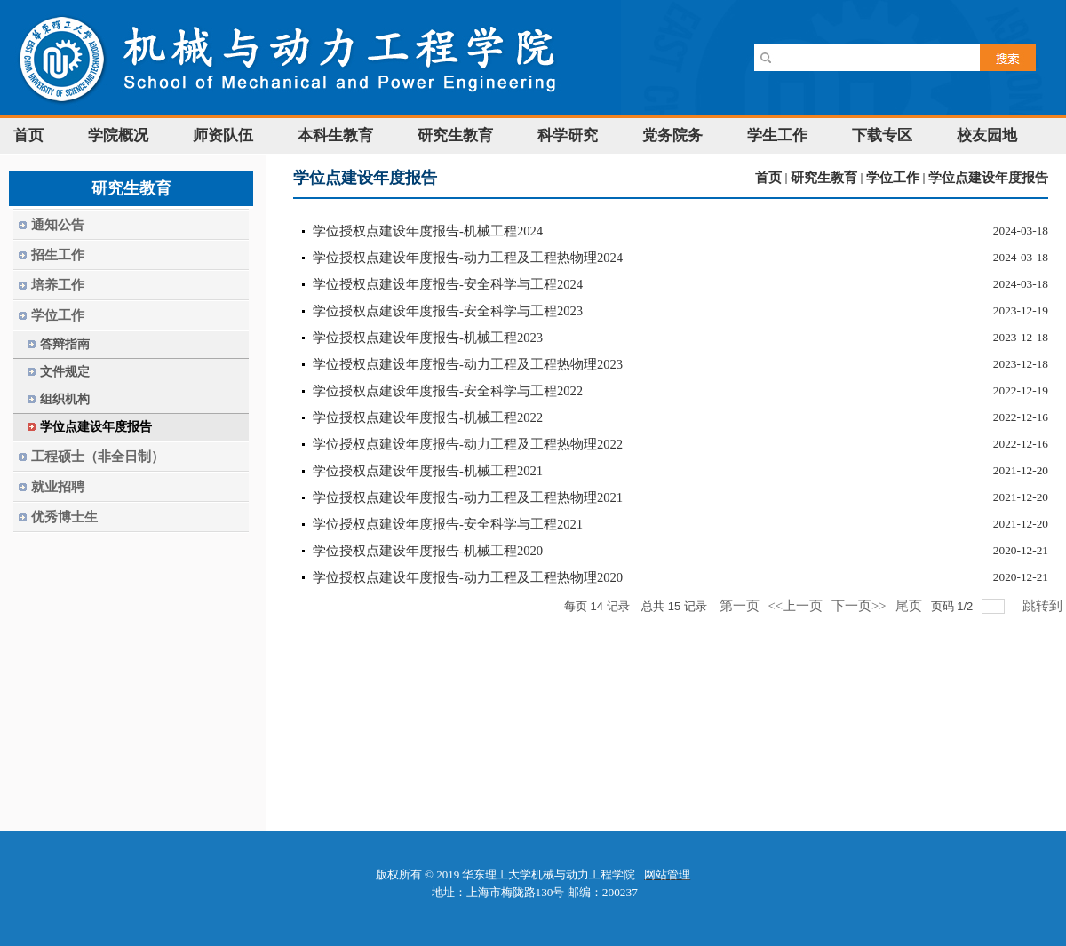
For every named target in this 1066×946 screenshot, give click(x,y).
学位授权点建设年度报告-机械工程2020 (428, 551)
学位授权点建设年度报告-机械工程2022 (428, 417)
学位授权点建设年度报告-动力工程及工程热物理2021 (468, 497)
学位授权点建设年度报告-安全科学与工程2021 (448, 524)
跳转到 (1044, 606)
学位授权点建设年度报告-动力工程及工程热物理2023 (468, 364)
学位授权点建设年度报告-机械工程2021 (428, 471)
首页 (768, 178)
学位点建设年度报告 (988, 178)
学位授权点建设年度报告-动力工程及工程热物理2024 (468, 257)
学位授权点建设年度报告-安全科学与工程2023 (448, 311)
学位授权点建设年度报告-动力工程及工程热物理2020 (468, 577)
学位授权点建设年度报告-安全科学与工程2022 (448, 391)
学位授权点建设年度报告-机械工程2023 (428, 337)
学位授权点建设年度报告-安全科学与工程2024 (448, 284)
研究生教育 (824, 178)
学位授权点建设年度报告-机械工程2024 (428, 231)
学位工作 (892, 178)
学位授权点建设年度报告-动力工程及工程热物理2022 (468, 444)
